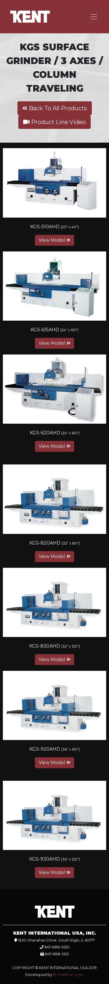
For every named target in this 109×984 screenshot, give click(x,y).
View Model (54, 240)
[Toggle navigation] (94, 16)
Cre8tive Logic (68, 975)
